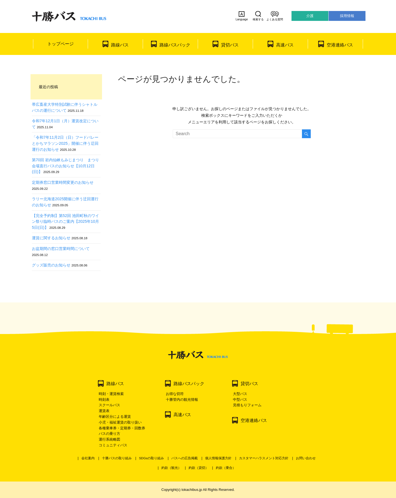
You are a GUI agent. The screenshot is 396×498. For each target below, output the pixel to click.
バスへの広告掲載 (184, 458)
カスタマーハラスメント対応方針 (263, 458)
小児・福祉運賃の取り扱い (120, 422)
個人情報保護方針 (218, 458)
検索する (258, 16)
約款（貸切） (198, 467)
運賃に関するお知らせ (51, 238)
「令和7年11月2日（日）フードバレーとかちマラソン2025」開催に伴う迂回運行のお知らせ (65, 143)
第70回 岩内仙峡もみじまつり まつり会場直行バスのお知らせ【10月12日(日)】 (65, 166)
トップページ (60, 43)
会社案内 (88, 458)
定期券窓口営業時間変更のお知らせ (63, 182)
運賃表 (104, 411)
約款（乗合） (226, 467)
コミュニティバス (113, 445)
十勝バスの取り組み (117, 458)
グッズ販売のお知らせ (51, 265)
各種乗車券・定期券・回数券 (122, 428)
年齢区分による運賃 (115, 416)
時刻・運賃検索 (111, 394)
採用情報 (347, 16)
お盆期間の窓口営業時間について (61, 248)
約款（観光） (171, 467)
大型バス (240, 394)
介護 (310, 16)
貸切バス (230, 45)
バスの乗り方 (109, 434)
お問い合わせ (306, 458)
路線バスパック (175, 45)
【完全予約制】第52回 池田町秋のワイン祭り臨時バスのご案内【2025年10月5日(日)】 (65, 221)
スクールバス (109, 405)
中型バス (240, 399)
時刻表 (104, 399)
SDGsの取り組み (151, 458)
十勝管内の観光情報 (182, 399)
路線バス (120, 45)
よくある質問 (274, 16)
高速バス (285, 45)
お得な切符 (175, 394)
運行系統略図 (109, 439)
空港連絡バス (340, 45)
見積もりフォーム (247, 405)
